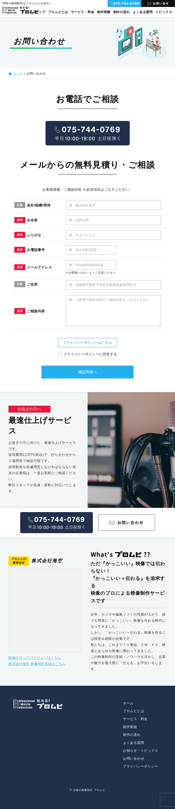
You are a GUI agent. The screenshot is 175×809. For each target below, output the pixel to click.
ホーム (127, 703)
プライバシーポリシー (140, 766)
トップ (39, 12)
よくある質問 (142, 12)
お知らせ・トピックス (140, 750)
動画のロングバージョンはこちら (35, 658)
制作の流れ (121, 12)
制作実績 (103, 12)
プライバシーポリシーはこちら (87, 342)
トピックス (163, 12)
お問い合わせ (133, 758)
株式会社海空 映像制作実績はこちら (37, 664)
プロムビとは (57, 12)
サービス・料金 (82, 12)
